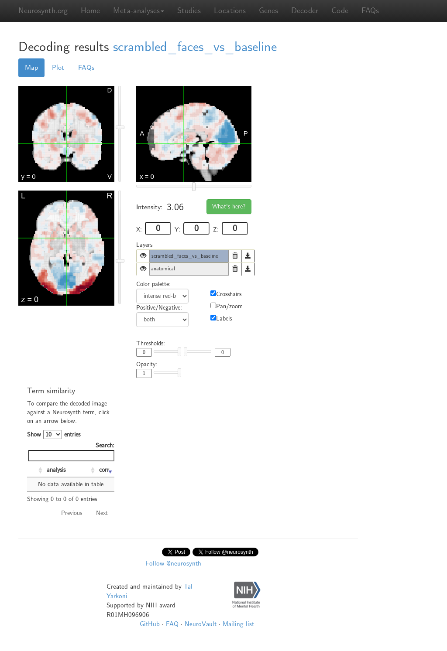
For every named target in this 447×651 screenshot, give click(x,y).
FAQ (172, 624)
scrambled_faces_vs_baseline (195, 47)
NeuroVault (201, 624)
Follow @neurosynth (173, 563)
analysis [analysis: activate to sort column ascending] (56, 470)
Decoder (304, 10)
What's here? (229, 206)
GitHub (150, 624)
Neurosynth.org (43, 10)
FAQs (370, 10)
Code (339, 10)
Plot (58, 68)
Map (31, 68)
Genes (268, 10)
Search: (71, 451)
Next (102, 513)
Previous (71, 513)
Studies (189, 10)
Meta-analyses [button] (138, 10)
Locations (230, 10)
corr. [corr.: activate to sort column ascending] (105, 470)
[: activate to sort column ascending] (36, 470)
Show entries (53, 434)
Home (90, 10)
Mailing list (238, 624)
